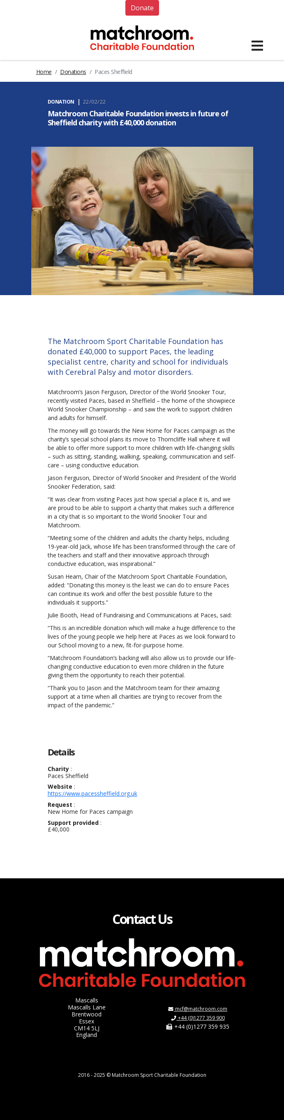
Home (44, 72)
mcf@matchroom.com (197, 1008)
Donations (73, 72)
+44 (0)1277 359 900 (198, 1017)
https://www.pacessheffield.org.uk (92, 793)
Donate (142, 7)
